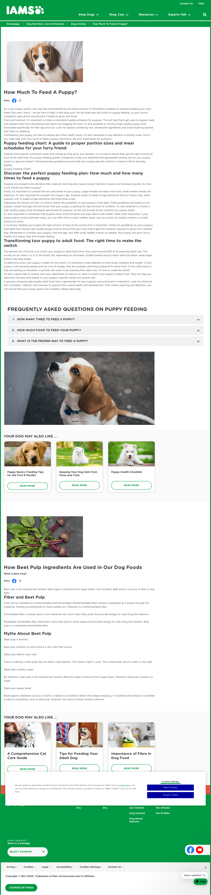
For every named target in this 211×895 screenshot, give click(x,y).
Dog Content (137, 813)
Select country (27, 852)
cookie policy (124, 785)
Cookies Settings (90, 867)
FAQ (201, 3)
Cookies (29, 867)
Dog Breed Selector (136, 820)
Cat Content (136, 808)
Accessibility (64, 867)
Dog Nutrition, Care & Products (45, 24)
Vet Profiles (163, 813)
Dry (78, 808)
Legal (45, 867)
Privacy (11, 867)
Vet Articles (163, 808)
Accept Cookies (170, 795)
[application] (198, 881)
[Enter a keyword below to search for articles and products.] (205, 15)
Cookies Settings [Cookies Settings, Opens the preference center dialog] (170, 782)
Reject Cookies (170, 788)
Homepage (13, 24)
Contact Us (186, 3)
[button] (75, 421)
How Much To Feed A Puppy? (110, 24)
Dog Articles (78, 24)
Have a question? (18, 842)
